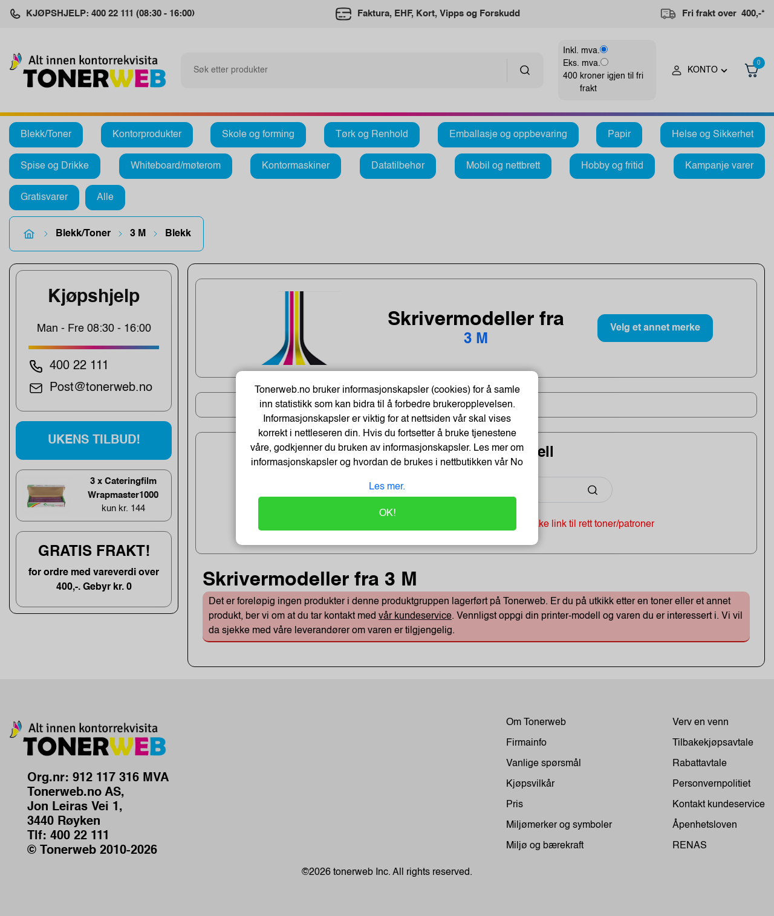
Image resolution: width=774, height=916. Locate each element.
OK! (387, 513)
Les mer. (387, 487)
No (515, 463)
